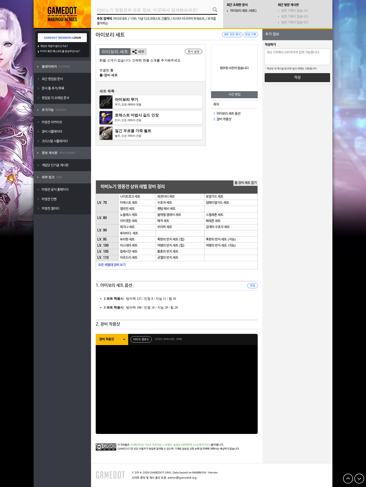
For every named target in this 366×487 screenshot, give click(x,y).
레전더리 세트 (166, 196)
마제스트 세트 (128, 203)
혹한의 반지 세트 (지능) (221, 239)
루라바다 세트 (129, 233)
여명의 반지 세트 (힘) (171, 245)
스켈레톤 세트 (214, 215)
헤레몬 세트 (213, 221)
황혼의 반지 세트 (167, 251)
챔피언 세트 (127, 209)
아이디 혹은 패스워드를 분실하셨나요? (60, 51)
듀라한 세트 (127, 239)
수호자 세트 (164, 203)
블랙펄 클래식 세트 (169, 215)
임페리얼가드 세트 (217, 203)
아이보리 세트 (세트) (243, 11)
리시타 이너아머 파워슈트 (188, 19)
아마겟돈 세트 (128, 221)
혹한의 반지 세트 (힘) (171, 239)
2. (214, 119)
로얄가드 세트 (214, 196)
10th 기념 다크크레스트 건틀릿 (150, 19)
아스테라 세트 (128, 245)
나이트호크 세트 (130, 196)
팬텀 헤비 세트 (166, 209)
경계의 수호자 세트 (218, 227)
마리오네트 (120, 19)
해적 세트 (163, 221)
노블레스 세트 (128, 215)
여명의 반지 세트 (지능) (221, 245)
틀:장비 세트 (108, 75)
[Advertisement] (177, 163)
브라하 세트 (164, 227)
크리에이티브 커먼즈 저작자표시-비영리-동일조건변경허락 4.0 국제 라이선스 (170, 445)
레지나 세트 (127, 227)
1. (214, 113)
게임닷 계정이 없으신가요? (54, 46)
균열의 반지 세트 (167, 258)
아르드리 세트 (128, 258)
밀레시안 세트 (128, 251)
